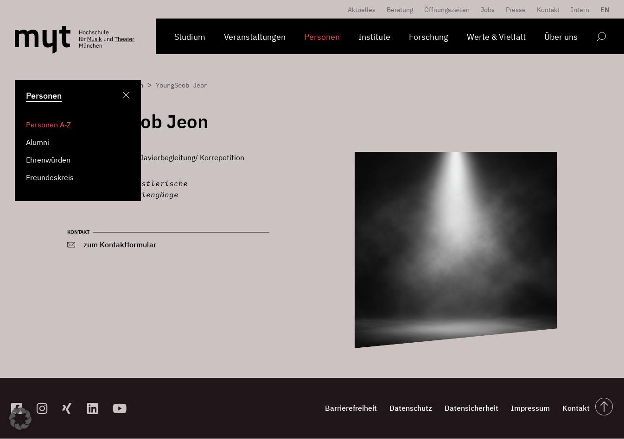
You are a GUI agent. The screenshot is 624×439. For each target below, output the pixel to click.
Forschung (428, 36)
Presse (516, 10)
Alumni (37, 142)
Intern (580, 10)
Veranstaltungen (255, 36)
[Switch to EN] (602, 10)
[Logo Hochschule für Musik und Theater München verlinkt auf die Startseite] (42, 40)
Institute (374, 36)
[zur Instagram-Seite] (46, 408)
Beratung (400, 10)
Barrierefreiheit (323, 408)
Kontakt (548, 10)
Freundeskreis (50, 177)
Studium (189, 36)
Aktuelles (362, 10)
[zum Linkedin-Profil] (96, 408)
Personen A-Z (48, 124)
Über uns (561, 36)
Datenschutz (388, 408)
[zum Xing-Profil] (71, 408)
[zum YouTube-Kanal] (122, 408)
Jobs (488, 10)
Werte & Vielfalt (496, 36)
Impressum (520, 408)
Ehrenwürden (48, 159)
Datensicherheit (455, 408)
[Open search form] (601, 38)
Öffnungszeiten (447, 10)
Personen (322, 36)
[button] (20, 418)
